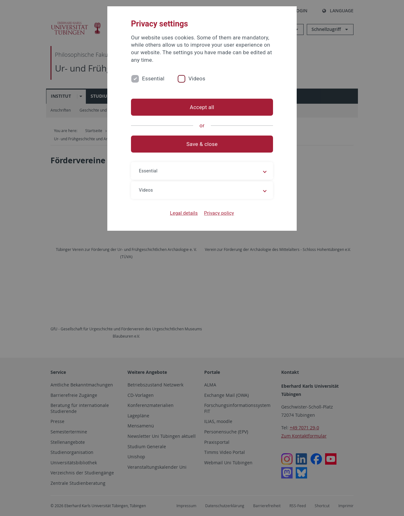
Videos (196, 78)
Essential (153, 78)
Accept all (202, 107)
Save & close (202, 144)
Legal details (184, 213)
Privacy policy (219, 213)
